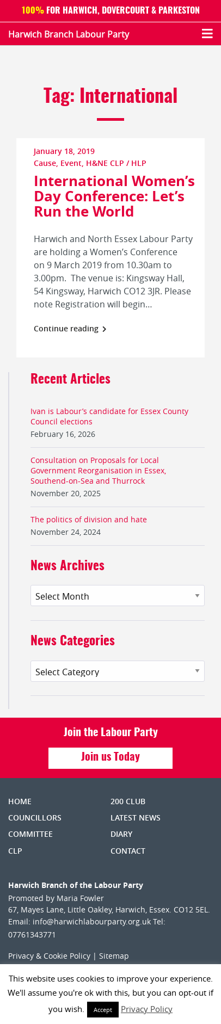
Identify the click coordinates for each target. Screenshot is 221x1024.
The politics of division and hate (88, 519)
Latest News (135, 817)
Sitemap (114, 956)
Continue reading (70, 328)
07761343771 (32, 934)
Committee (30, 834)
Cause (45, 163)
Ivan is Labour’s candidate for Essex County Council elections (109, 416)
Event (71, 163)
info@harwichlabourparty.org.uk (92, 921)
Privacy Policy (147, 1008)
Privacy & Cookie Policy (49, 956)
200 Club (127, 801)
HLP (138, 163)
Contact (127, 851)
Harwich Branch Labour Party (68, 34)
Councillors (35, 817)
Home (20, 801)
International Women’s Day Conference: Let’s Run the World (114, 196)
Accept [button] (103, 1010)
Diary (121, 834)
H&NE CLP (105, 163)
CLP (15, 851)
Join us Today (110, 757)
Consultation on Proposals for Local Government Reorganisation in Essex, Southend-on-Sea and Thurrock (98, 470)
